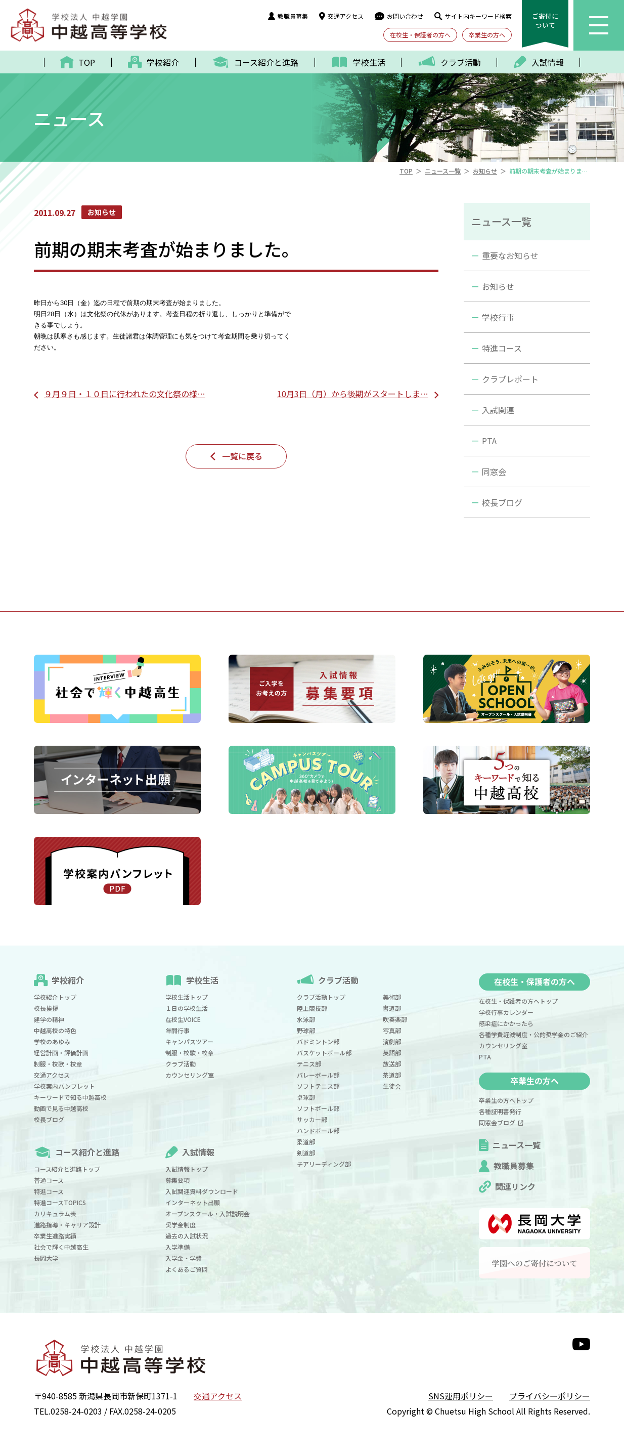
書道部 (392, 1008)
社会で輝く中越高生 (61, 1247)
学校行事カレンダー (506, 1012)
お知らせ (498, 286)
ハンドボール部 (318, 1130)
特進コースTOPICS (60, 1202)
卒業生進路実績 (55, 1235)
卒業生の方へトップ (506, 1100)
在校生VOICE (183, 1019)
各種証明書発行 (500, 1111)
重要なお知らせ (510, 255)
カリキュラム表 (55, 1213)
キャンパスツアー (189, 1041)
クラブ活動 (180, 1063)
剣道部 (306, 1152)
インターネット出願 (192, 1202)
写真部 (392, 1030)
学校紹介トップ (55, 997)
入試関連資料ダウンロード (201, 1191)
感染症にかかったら (506, 1023)
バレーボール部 (318, 1075)
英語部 (392, 1052)
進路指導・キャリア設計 (67, 1224)
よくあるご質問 (186, 1269)
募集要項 (177, 1180)
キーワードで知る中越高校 (70, 1097)
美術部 (392, 997)
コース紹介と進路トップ (67, 1169)
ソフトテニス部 (318, 1086)
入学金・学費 (183, 1258)
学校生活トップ (186, 997)
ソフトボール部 (318, 1108)
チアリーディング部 (324, 1164)
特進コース (502, 348)
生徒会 (392, 1086)
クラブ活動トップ (321, 997)
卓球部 (306, 1097)
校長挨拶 (46, 1008)
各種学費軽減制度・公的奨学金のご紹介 (533, 1034)
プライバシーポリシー (549, 1396)
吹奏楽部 (395, 1019)
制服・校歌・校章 (58, 1063)
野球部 (306, 1030)
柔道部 (306, 1141)
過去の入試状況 (186, 1235)
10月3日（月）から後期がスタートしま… (352, 394)
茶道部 (392, 1075)
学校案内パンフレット (64, 1086)
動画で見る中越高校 (61, 1108)
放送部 (392, 1063)
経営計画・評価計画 (61, 1052)
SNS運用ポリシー (460, 1396)
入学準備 (177, 1247)
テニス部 (309, 1063)
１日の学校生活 (186, 1008)
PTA (489, 441)
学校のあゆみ (52, 1041)
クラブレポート (510, 379)
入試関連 (498, 410)
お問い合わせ (399, 16)
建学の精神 (49, 1019)
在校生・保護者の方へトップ (518, 1001)
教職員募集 (288, 16)
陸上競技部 (312, 1008)
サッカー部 (312, 1119)
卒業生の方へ (487, 34)
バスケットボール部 (324, 1052)
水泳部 (306, 1019)
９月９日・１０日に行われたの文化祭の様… (124, 394)
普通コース (49, 1180)
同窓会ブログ (501, 1122)
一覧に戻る (242, 456)
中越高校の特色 (55, 1030)
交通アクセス (341, 16)
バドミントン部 (318, 1041)
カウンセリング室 (189, 1075)
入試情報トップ (186, 1169)
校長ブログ (502, 502)
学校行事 (498, 317)
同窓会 (494, 471)
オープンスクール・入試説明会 (207, 1213)
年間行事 (177, 1030)
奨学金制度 (180, 1224)
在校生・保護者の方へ (420, 34)
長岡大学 (46, 1258)
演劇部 (392, 1041)
